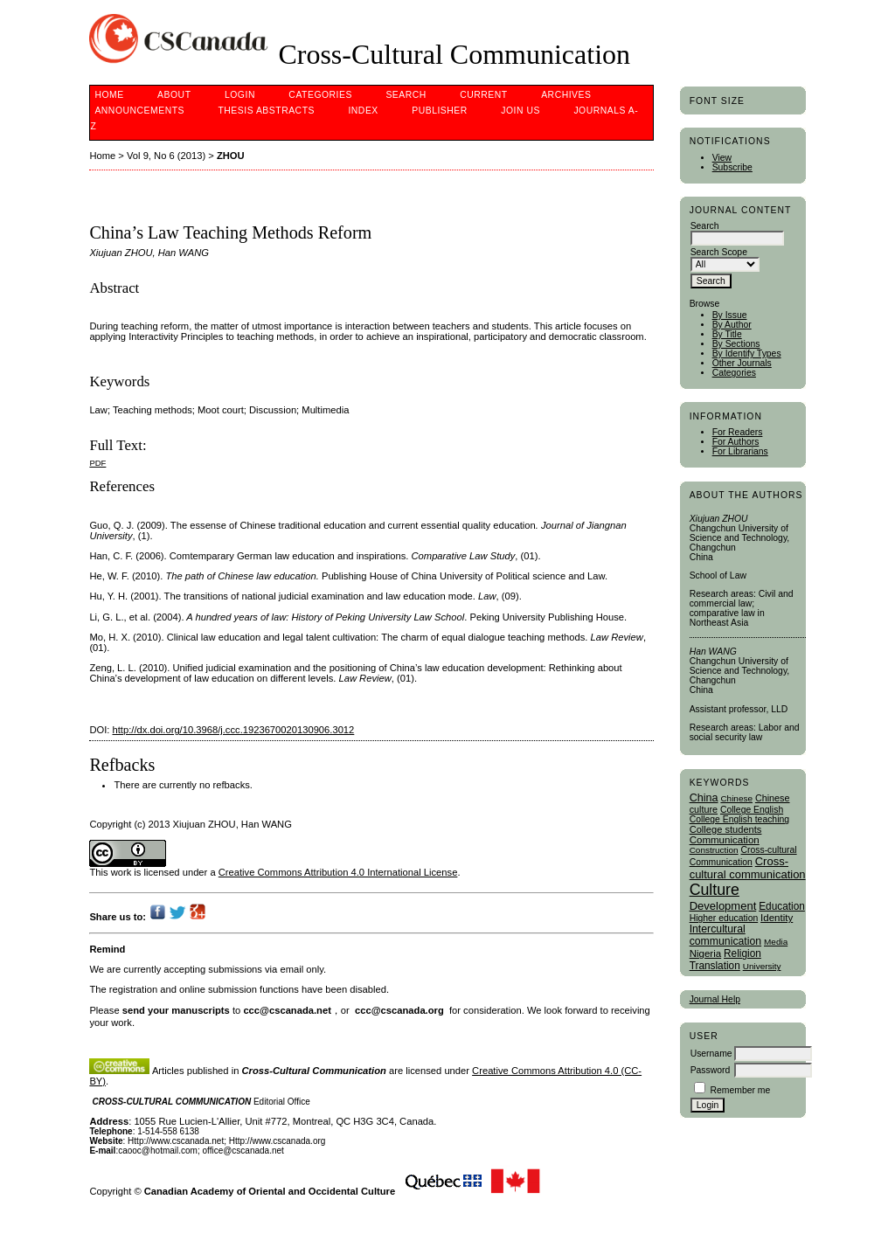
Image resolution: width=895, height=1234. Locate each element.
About (174, 95)
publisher (440, 110)
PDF (97, 463)
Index (363, 110)
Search (405, 95)
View (722, 158)
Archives (566, 95)
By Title (727, 334)
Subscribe (732, 167)
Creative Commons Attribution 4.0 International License (338, 872)
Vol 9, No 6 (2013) (166, 155)
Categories (734, 373)
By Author (732, 324)
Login (240, 95)
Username (711, 1053)
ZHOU (231, 155)
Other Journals (742, 363)
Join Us (520, 110)
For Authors (736, 442)
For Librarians (740, 451)
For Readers (737, 432)
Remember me (741, 1090)
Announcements (139, 110)
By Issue (729, 315)
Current (483, 95)
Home (108, 95)
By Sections (736, 344)
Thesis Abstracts (266, 110)
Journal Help (715, 999)
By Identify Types (746, 353)
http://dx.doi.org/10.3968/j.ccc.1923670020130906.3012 (234, 729)
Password (710, 1070)
